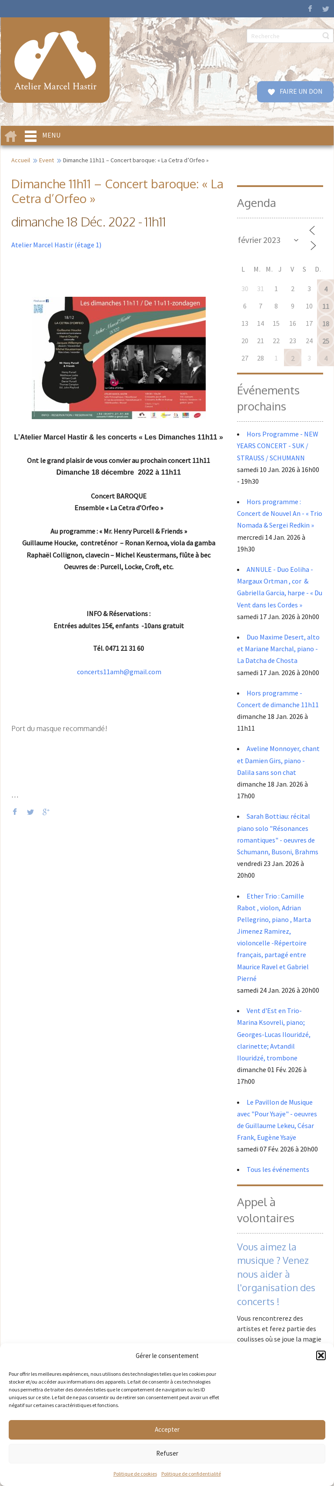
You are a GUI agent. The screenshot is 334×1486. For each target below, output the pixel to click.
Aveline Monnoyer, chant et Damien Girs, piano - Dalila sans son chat (278, 760)
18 (325, 323)
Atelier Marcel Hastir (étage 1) (56, 244)
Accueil (20, 160)
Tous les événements (278, 1169)
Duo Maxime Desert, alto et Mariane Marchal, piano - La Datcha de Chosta (278, 649)
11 (325, 306)
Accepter (167, 1429)
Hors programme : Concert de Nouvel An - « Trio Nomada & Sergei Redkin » (279, 513)
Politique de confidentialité (191, 1473)
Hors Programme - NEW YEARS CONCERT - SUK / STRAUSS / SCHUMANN (277, 446)
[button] (321, 1355)
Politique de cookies (135, 1473)
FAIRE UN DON (300, 91)
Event (46, 160)
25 (325, 341)
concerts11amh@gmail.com (119, 671)
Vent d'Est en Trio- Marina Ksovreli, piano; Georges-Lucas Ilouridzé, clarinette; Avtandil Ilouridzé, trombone (274, 1034)
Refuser (167, 1453)
